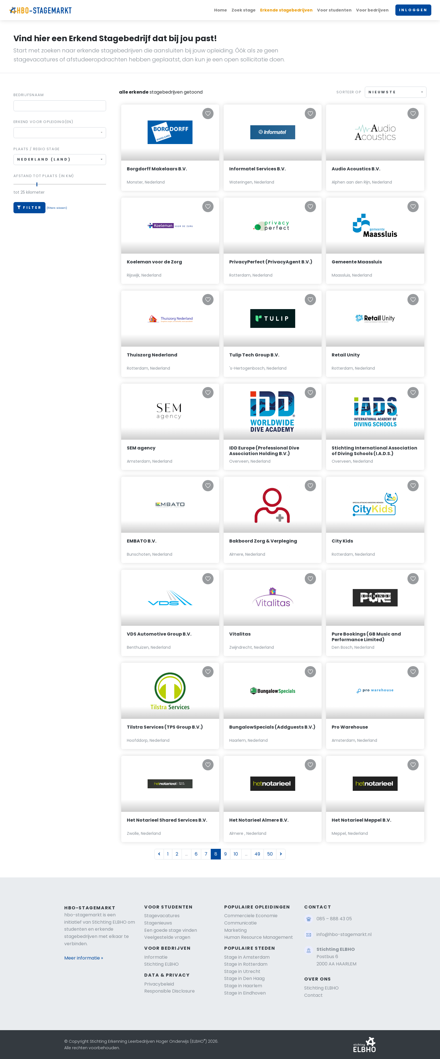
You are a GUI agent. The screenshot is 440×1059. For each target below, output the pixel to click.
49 (257, 854)
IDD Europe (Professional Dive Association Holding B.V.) (264, 451)
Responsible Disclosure (169, 991)
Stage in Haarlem (243, 985)
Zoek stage (244, 10)
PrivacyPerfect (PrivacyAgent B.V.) (270, 262)
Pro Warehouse (350, 727)
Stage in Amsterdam (247, 957)
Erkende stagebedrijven (286, 10)
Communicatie (240, 923)
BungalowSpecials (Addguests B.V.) (272, 727)
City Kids (342, 541)
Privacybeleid (159, 984)
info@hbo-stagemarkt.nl (344, 934)
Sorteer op (348, 92)
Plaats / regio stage (36, 149)
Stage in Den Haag (244, 978)
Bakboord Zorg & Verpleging (263, 541)
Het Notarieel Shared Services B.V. (167, 820)
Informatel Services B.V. (257, 169)
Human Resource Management (258, 937)
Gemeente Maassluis (357, 262)
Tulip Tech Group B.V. (254, 355)
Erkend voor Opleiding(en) (43, 121)
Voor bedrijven (372, 10)
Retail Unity (346, 355)
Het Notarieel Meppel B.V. (361, 820)
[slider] (36, 184)
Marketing (235, 930)
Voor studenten (334, 10)
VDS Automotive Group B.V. (159, 634)
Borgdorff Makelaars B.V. (157, 169)
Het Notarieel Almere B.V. (258, 820)
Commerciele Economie (251, 915)
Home (220, 10)
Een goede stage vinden (170, 930)
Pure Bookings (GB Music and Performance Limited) (366, 637)
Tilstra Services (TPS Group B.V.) (165, 727)
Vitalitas (240, 634)
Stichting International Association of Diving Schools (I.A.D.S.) (374, 451)
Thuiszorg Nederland (152, 355)
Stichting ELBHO (161, 964)
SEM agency (141, 448)
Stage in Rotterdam (245, 964)
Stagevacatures (162, 915)
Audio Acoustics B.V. (356, 169)
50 (270, 854)
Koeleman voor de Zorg (154, 262)
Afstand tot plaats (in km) (43, 175)
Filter (29, 207)
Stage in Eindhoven (245, 993)
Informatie (156, 957)
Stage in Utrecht (242, 971)
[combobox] (59, 132)
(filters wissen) (57, 208)
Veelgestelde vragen (167, 937)
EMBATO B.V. (141, 541)
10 (236, 854)
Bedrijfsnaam (28, 94)
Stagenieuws (158, 923)
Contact (313, 995)
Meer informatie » (83, 958)
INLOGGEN (413, 10)
